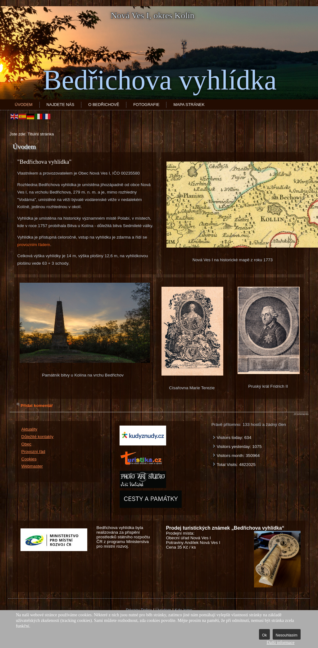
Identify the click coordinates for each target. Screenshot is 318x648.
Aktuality (29, 429)
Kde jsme (183, 610)
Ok (264, 635)
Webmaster (32, 466)
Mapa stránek (188, 104)
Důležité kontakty (37, 436)
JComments (300, 414)
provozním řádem (33, 244)
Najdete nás (61, 104)
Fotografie (146, 104)
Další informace (280, 642)
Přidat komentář (37, 405)
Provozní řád (33, 451)
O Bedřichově (103, 104)
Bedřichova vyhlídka (159, 80)
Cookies (29, 459)
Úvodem (24, 104)
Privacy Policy (139, 610)
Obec (26, 444)
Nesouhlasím (287, 635)
